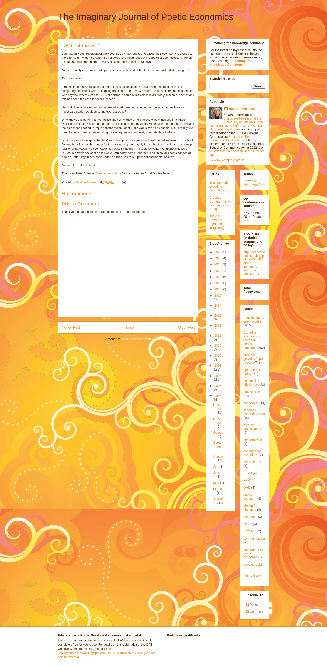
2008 (217, 365)
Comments (255, 611)
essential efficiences (250, 382)
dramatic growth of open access (254, 359)
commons (250, 517)
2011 (217, 335)
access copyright (249, 496)
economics (251, 403)
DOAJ (247, 473)
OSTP (247, 524)
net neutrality (252, 575)
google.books (252, 564)
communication (254, 538)
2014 (217, 305)
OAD (246, 487)
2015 (217, 295)
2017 (218, 283)
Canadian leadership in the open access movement (252, 340)
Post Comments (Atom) (137, 339)
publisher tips (252, 392)
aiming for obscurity (250, 507)
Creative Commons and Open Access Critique (219, 203)
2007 (217, 376)
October (218, 434)
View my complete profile (227, 160)
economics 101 (254, 440)
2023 (218, 258)
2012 (217, 325)
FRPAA (248, 480)
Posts (252, 604)
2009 (217, 355)
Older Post (186, 327)
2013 (217, 315)
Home (129, 327)
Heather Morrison (242, 108)
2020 (218, 264)
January (218, 501)
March (217, 489)
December (218, 407)
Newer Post (71, 327)
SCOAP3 (249, 531)
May (216, 483)
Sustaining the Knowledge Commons (229, 138)
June (216, 472)
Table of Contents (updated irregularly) (216, 221)
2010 (217, 345)
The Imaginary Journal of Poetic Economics (145, 17)
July (216, 466)
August (218, 456)
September (218, 444)
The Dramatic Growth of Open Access (218, 186)
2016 (218, 289)
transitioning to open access (253, 319)
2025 (218, 252)
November (218, 420)
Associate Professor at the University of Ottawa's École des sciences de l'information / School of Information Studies (236, 124)
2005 (217, 396)
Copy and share (254, 183)
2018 (218, 277)
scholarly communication (254, 412)
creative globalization (252, 427)
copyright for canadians (252, 453)
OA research (252, 462)
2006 (217, 386)
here (246, 220)
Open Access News (108, 173)
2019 (218, 271)
